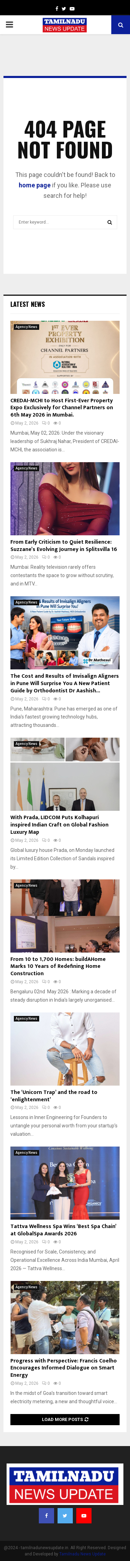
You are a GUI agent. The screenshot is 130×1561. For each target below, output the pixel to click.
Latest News (27, 304)
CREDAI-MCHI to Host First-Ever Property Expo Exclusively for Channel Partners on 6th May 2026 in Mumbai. (61, 408)
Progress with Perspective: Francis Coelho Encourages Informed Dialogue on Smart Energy (63, 1368)
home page (35, 185)
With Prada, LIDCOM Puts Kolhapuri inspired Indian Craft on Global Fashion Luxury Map (59, 825)
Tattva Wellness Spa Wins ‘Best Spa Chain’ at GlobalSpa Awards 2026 (63, 1230)
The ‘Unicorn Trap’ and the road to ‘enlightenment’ (53, 1096)
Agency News (26, 327)
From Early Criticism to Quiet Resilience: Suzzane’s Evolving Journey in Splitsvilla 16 (63, 545)
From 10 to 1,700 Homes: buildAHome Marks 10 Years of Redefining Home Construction (58, 967)
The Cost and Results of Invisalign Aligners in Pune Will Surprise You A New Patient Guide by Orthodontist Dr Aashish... (64, 683)
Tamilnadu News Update (82, 1554)
